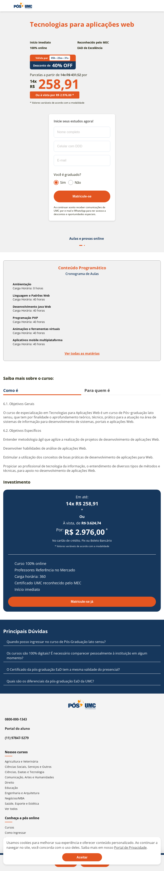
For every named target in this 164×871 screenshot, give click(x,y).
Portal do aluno (17, 728)
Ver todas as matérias (82, 353)
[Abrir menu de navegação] (5, 5)
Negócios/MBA (14, 798)
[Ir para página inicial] (23, 6)
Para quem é (97, 390)
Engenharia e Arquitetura (22, 793)
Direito (9, 782)
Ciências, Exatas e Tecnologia (24, 772)
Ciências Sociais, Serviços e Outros (28, 767)
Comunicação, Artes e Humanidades (29, 777)
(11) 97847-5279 (17, 738)
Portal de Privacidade (130, 847)
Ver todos (11, 809)
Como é (10, 390)
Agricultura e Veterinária (21, 761)
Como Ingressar (15, 833)
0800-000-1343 (16, 719)
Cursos (9, 827)
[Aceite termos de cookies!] (82, 857)
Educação (11, 788)
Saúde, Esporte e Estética (22, 803)
